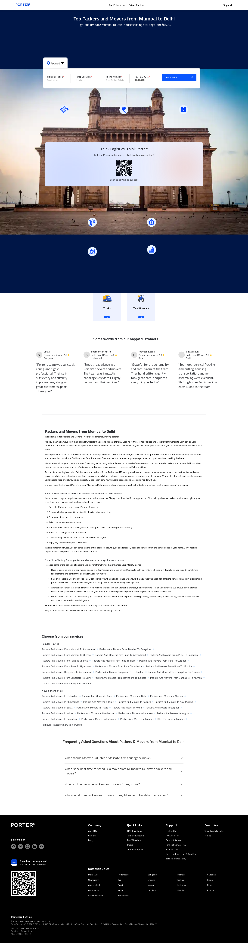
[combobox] (56, 80)
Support (227, 5)
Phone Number (113, 76)
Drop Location (84, 76)
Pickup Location (55, 76)
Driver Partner (137, 5)
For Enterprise (117, 5)
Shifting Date (142, 76)
